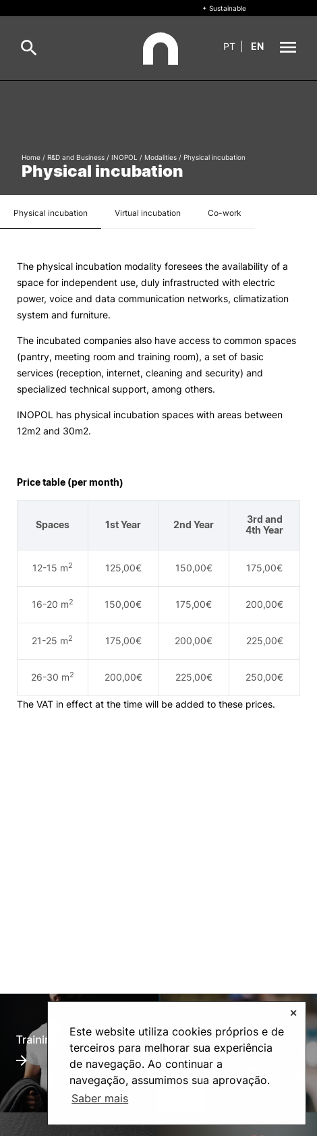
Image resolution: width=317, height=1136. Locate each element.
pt (229, 46)
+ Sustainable (224, 8)
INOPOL (124, 157)
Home (31, 157)
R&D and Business (76, 157)
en (257, 46)
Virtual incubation (148, 213)
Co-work (224, 213)
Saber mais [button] (99, 1098)
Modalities (160, 157)
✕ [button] (293, 1013)
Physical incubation (50, 213)
